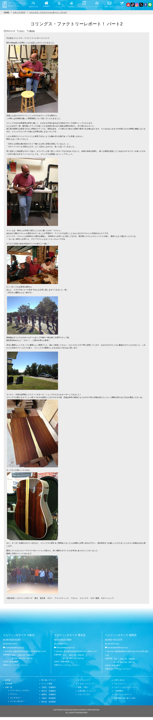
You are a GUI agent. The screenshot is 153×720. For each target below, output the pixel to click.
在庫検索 (8, 684)
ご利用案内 (118, 691)
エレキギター (15, 698)
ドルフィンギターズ (19, 635)
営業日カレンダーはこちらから (15, 665)
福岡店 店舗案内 (48, 694)
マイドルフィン (120, 684)
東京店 (31, 31)
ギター (21, 31)
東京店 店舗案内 (48, 691)
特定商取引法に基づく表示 (125, 698)
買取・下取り (83, 687)
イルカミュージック (86, 684)
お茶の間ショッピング (87, 691)
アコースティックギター (20, 690)
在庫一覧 (8, 687)
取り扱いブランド (48, 680)
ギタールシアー (84, 680)
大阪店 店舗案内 (48, 687)
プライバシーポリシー (123, 694)
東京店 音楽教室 (48, 702)
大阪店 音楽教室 (48, 698)
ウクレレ (13, 694)
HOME (7, 680)
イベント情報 (46, 684)
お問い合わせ (119, 680)
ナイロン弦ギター (17, 701)
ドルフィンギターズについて (125, 687)
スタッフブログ (84, 694)
